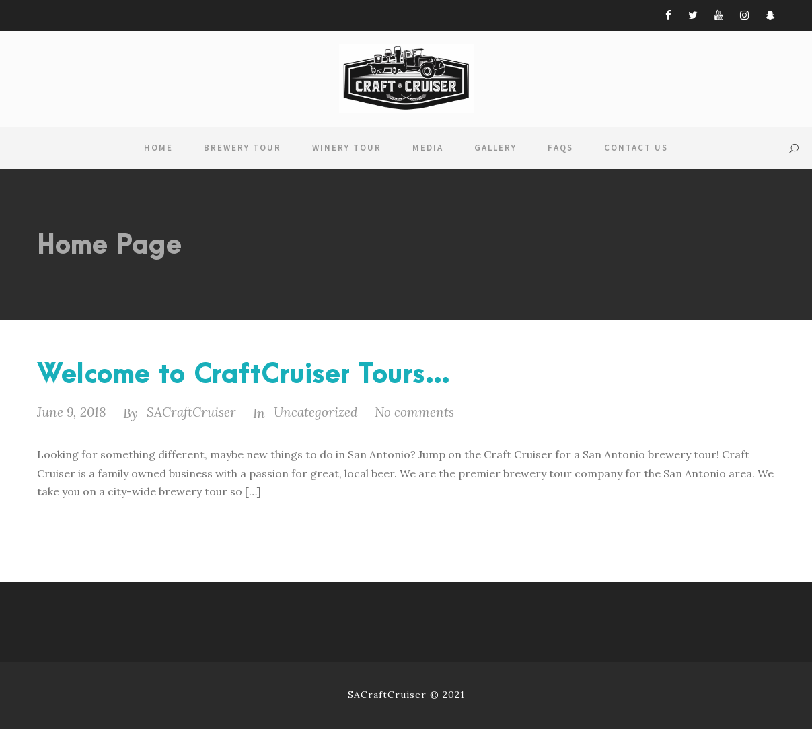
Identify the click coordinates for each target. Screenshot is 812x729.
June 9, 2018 (71, 412)
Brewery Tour (242, 147)
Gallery (495, 147)
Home (158, 147)
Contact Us (636, 147)
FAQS (560, 147)
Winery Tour (346, 147)
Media (427, 147)
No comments (414, 412)
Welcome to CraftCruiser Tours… (244, 375)
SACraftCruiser (191, 412)
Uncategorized (316, 412)
